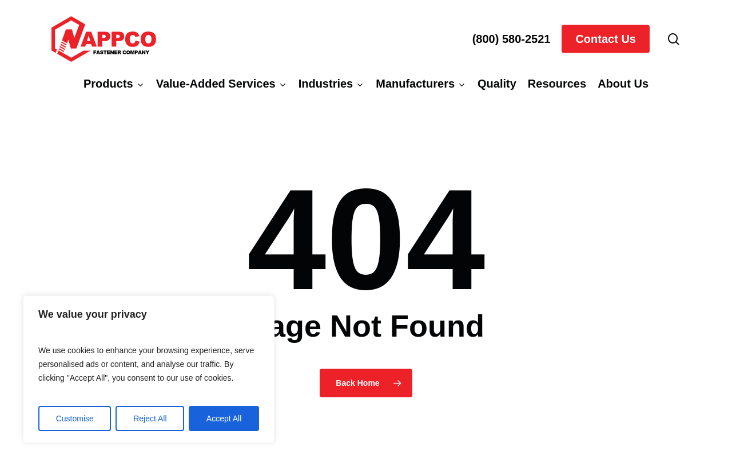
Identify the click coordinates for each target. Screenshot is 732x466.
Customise (75, 418)
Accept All (223, 418)
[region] (148, 369)
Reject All (149, 418)
